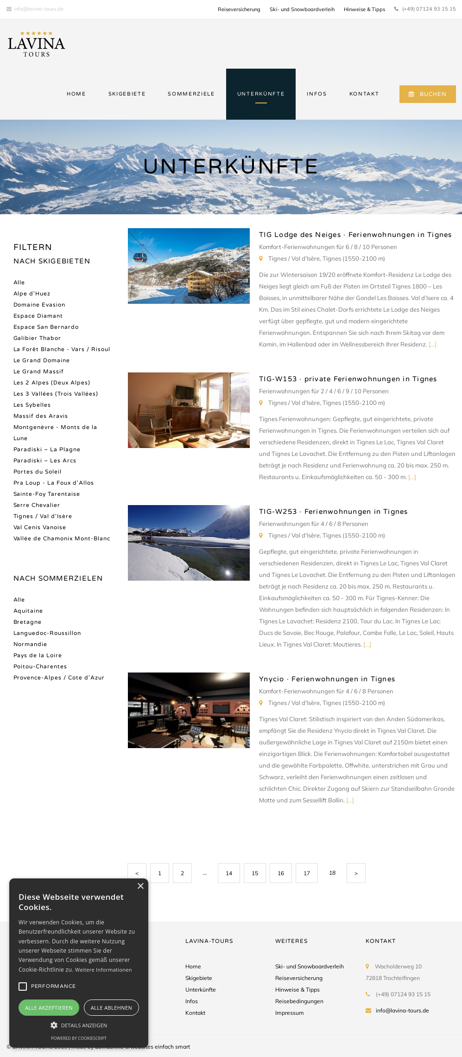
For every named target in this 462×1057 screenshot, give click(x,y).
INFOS (317, 94)
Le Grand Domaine (41, 360)
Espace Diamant (38, 316)
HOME (76, 94)
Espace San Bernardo (46, 327)
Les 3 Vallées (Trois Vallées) (56, 394)
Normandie (30, 644)
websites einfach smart (160, 1046)
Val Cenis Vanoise (40, 527)
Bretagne (27, 622)
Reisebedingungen (299, 1001)
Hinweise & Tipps (364, 9)
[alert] (78, 963)
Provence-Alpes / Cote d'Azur (59, 677)
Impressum (289, 1012)
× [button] (140, 886)
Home (193, 966)
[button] (79, 1024)
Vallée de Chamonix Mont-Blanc (62, 538)
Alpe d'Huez (32, 293)
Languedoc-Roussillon (47, 633)
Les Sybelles (32, 405)
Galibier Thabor (37, 338)
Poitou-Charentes (40, 666)
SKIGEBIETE (127, 94)
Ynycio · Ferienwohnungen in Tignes (327, 679)
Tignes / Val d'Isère (43, 516)
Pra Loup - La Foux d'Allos (54, 483)
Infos (191, 1001)
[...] (433, 344)
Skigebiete (198, 977)
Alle (19, 282)
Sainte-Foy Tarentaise (47, 494)
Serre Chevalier (37, 505)
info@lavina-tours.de (34, 9)
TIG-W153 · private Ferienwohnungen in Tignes (348, 379)
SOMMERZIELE (191, 94)
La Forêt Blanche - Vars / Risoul (62, 349)
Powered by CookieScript (79, 1038)
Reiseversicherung (239, 9)
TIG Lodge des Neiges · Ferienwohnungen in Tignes (355, 235)
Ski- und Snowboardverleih (302, 9)
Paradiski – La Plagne (47, 449)
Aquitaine (28, 611)
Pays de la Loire (38, 655)
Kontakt (195, 1012)
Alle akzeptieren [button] (49, 1007)
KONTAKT (364, 94)
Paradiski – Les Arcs (45, 460)
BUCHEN (427, 94)
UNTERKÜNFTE (261, 94)
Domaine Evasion (39, 304)
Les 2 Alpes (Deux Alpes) (52, 382)
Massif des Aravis (41, 416)
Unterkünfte (200, 989)
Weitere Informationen (103, 969)
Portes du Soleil (37, 471)
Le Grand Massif (38, 371)
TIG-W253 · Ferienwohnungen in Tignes (333, 511)
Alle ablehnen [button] (111, 1007)
